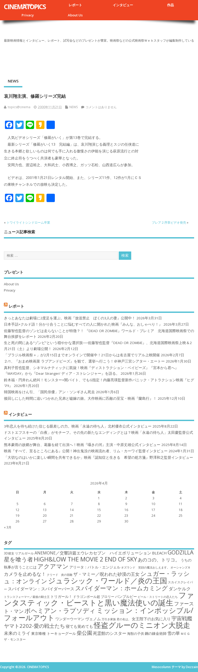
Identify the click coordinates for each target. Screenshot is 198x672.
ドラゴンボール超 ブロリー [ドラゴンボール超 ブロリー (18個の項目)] (93, 596)
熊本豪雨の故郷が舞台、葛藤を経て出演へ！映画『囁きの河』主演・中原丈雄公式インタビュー (82, 444)
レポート (75, 5)
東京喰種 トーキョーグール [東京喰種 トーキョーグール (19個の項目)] (53, 633)
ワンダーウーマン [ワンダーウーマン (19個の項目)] (69, 618)
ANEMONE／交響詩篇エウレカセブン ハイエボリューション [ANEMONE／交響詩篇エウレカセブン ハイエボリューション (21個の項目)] (93, 553)
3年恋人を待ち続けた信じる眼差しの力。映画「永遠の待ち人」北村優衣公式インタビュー (77, 426)
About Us (75, 15)
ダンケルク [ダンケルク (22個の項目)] (180, 589)
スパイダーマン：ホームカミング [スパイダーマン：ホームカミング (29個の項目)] (121, 588)
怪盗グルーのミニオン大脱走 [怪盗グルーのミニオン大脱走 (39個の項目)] (142, 625)
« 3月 (7, 527)
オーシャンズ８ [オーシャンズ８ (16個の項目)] (180, 567)
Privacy (28, 15)
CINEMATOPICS (25, 6)
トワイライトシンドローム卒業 (28, 222)
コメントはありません (101, 107)
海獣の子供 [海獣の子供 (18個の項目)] (135, 633)
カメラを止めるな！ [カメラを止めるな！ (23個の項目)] (25, 574)
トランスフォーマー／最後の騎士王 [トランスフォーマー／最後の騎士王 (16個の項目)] (27, 597)
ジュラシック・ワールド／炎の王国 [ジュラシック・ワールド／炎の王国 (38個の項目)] (107, 580)
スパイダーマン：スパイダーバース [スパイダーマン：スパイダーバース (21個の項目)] (41, 589)
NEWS (13, 80)
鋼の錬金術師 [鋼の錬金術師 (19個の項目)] (156, 633)
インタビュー (123, 5)
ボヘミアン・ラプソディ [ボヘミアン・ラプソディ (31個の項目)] (60, 610)
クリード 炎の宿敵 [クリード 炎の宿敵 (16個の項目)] (59, 575)
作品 (170, 5)
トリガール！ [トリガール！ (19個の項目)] (61, 596)
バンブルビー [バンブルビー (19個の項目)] (126, 596)
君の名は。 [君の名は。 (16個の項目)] (124, 619)
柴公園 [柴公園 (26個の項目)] (84, 632)
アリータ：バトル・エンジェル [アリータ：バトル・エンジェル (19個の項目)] (94, 567)
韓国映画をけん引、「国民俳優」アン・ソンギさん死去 (49, 392)
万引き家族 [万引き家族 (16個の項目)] (109, 619)
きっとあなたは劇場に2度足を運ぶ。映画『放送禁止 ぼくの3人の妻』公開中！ (69, 318)
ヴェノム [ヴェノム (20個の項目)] (93, 618)
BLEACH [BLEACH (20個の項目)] (159, 552)
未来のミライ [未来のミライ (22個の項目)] (17, 633)
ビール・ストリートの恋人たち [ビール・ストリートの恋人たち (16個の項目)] (158, 597)
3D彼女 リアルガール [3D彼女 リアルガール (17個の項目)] (19, 553)
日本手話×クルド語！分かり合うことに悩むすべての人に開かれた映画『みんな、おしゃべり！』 (83, 324)
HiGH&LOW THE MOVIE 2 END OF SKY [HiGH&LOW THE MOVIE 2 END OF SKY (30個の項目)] (85, 559)
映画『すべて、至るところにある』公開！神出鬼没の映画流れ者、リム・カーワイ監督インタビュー (86, 451)
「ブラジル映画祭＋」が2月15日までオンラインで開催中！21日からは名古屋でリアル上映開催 (82, 355)
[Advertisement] (99, 58)
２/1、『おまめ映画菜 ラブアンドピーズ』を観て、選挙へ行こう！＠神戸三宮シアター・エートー (84, 361)
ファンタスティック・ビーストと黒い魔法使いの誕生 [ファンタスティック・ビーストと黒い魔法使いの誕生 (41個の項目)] (99, 599)
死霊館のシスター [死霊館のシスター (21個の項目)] (109, 633)
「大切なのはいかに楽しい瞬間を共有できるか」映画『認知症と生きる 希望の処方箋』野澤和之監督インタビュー (98, 457)
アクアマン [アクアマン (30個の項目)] (53, 566)
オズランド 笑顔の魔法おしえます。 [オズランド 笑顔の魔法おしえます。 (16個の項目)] (145, 567)
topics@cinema (19, 107)
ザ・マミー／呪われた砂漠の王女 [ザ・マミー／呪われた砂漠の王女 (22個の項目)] (106, 574)
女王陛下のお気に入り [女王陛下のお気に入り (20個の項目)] (151, 618)
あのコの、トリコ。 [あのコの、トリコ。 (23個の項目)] (159, 560)
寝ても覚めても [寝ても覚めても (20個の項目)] (79, 626)
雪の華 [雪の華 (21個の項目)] (173, 633)
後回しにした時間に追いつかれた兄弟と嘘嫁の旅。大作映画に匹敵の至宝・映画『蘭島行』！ (80, 398)
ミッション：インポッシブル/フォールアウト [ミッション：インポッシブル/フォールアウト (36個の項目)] (98, 613)
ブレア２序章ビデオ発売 (169, 222)
